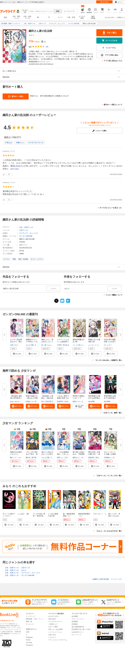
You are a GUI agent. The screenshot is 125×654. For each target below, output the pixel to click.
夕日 (114, 457)
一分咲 (20, 457)
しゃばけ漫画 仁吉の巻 (54, 515)
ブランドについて (78, 619)
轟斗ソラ (13, 457)
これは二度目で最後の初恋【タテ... (63, 398)
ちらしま (50, 345)
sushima (67, 401)
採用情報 (75, 621)
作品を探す (52, 619)
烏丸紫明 (38, 401)
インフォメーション (55, 632)
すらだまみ (39, 345)
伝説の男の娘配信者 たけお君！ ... (110, 342)
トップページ (30, 616)
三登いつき (54, 457)
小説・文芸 (71, 17)
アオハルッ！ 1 (99, 514)
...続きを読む (14, 169)
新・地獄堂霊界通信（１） (69, 515)
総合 (5, 17)
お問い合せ (52, 635)
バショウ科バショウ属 (80, 345)
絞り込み (25, 11)
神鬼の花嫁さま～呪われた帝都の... (32, 398)
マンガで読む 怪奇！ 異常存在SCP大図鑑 (39, 516)
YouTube (29, 642)
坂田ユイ (60, 457)
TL (49, 17)
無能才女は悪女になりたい (16, 453)
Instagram (29, 637)
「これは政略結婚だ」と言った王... (63, 454)
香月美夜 (35, 457)
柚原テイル (76, 401)
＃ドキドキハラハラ (35, 143)
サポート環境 (53, 627)
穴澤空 (59, 345)
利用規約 (75, 624)
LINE (27, 632)
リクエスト (52, 637)
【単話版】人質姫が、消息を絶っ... (47, 398)
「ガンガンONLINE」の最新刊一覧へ (108, 360)
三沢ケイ (67, 457)
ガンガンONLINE (25, 236)
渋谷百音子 (49, 401)
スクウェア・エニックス (28, 233)
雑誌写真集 (93, 17)
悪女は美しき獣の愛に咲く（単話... (94, 454)
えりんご (85, 401)
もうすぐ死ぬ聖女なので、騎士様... (16, 342)
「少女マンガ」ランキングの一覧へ (108, 476)
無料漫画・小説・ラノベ (34, 619)
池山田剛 (91, 401)
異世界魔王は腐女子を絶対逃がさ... (94, 398)
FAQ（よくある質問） (56, 629)
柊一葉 (43, 345)
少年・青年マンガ (16, 17)
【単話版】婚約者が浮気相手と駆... (16, 398)
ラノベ (60, 17)
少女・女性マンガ (27, 17)
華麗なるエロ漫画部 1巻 (94, 341)
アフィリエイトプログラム (57, 640)
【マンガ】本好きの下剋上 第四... (32, 454)
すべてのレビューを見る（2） (110, 208)
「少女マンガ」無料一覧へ (112, 413)
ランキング (30, 624)
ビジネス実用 (82, 17)
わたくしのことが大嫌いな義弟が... (110, 454)
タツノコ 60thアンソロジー (9, 515)
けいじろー (108, 345)
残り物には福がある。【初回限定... (79, 454)
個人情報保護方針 (78, 627)
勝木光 (28, 457)
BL (38, 17)
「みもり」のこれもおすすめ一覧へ (108, 531)
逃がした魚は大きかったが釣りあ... (47, 454)
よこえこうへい (93, 345)
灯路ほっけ (30, 401)
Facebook (29, 645)
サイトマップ (76, 635)
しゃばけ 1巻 (23, 514)
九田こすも (14, 345)
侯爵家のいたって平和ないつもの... (32, 342)
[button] (17, 353)
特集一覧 (29, 621)
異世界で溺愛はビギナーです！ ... (79, 398)
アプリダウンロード (55, 621)
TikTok (28, 640)
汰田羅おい (108, 457)
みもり (31, 35)
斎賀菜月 (91, 457)
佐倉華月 (60, 401)
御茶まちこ (76, 457)
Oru (42, 401)
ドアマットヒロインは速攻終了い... (63, 342)
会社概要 (75, 616)
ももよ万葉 (30, 345)
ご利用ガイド (120, 17)
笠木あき (66, 345)
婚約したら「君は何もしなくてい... (47, 342)
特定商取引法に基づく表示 (81, 629)
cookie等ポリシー (78, 632)
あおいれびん (15, 401)
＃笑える (8, 143)
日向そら (85, 457)
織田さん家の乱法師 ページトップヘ (107, 579)
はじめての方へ (110, 17)
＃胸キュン (20, 143)
